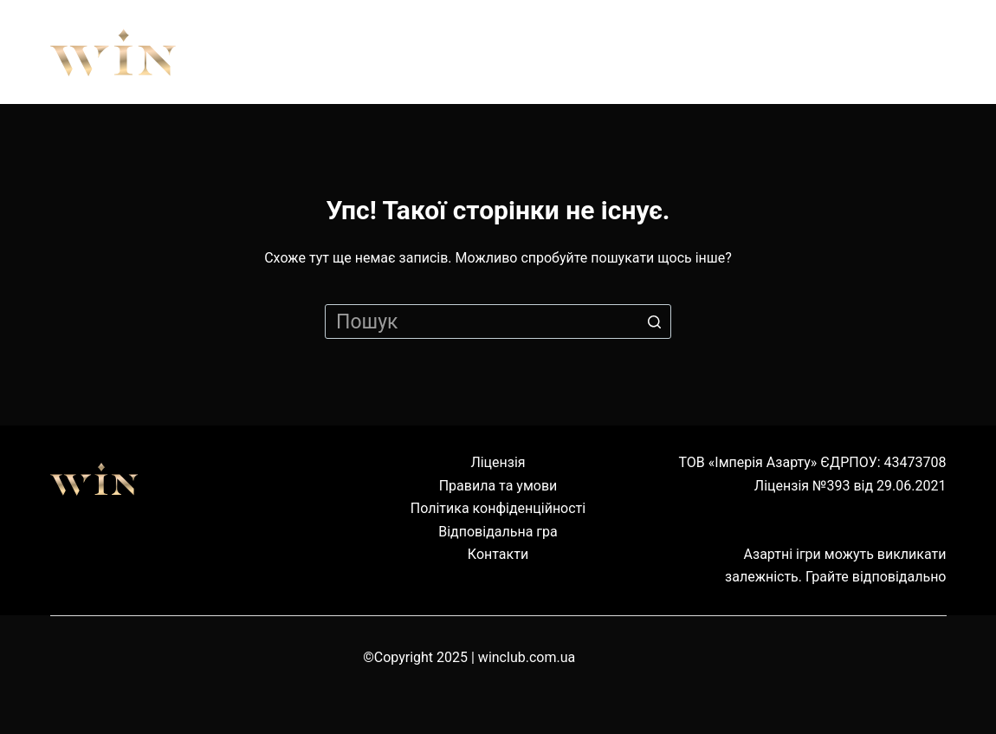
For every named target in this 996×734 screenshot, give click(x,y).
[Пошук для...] (498, 321)
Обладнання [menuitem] (561, 52)
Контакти (498, 554)
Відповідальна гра (498, 531)
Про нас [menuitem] (278, 52)
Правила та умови (498, 485)
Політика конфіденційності (498, 508)
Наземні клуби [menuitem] (742, 52)
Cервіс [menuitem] (894, 52)
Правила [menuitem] (407, 52)
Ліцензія (497, 462)
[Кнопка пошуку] (654, 321)
